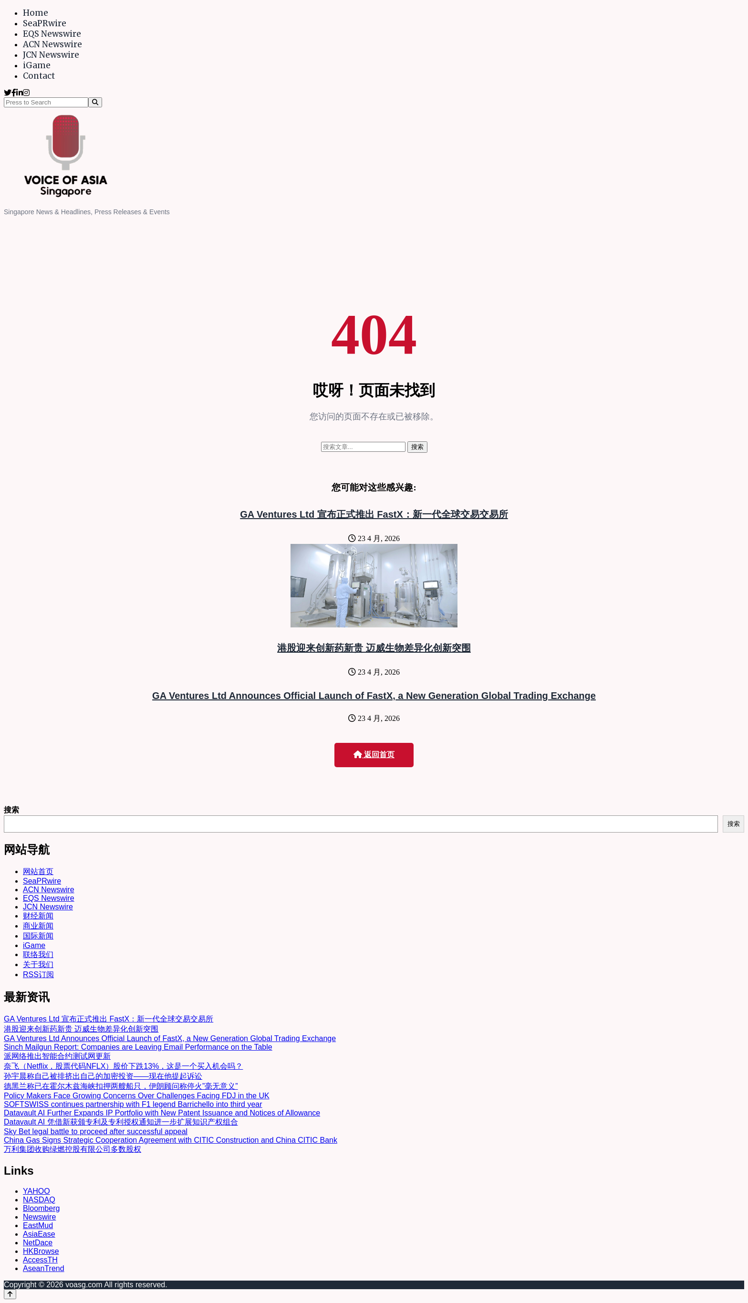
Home (35, 13)
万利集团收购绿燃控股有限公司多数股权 (72, 1149)
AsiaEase (39, 1234)
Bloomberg (41, 1208)
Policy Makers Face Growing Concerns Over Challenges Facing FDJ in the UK (137, 1096)
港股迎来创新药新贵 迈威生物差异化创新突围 (374, 648)
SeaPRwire (44, 23)
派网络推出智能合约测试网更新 (57, 1056)
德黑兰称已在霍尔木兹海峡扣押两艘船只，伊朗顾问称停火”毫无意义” (121, 1086)
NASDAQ (39, 1200)
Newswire (39, 1217)
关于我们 (38, 964)
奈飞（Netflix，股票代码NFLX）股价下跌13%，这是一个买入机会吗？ (123, 1066)
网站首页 (38, 871)
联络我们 (38, 954)
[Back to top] (10, 1294)
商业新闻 (38, 926)
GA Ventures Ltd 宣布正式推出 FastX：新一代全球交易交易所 (374, 514)
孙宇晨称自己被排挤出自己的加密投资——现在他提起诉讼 (103, 1076)
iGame (37, 65)
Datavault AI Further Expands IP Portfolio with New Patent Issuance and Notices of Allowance (162, 1113)
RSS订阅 (38, 974)
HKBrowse (41, 1251)
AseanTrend (43, 1268)
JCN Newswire (51, 55)
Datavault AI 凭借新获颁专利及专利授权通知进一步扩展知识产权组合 (121, 1122)
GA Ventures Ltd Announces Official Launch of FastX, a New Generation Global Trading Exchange (374, 695)
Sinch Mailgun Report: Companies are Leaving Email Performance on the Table (138, 1047)
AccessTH (40, 1260)
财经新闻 (38, 916)
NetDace (37, 1243)
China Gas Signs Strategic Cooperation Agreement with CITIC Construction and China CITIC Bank (170, 1140)
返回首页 (374, 755)
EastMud (38, 1225)
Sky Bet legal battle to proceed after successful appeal (95, 1131)
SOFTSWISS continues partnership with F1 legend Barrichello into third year (133, 1104)
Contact (39, 76)
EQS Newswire (52, 34)
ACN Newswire (52, 44)
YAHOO (36, 1191)
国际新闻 (38, 936)
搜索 (11, 810)
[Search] (95, 102)
